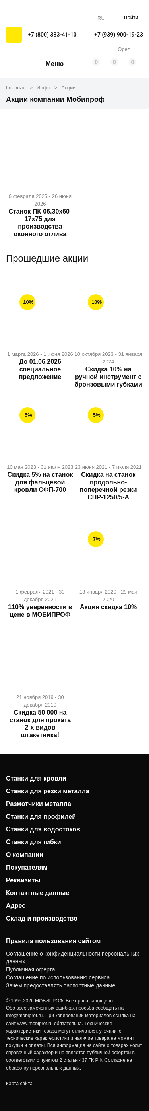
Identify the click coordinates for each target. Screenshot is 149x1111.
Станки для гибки (33, 842)
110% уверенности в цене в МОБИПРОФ (40, 611)
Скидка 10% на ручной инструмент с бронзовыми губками (108, 377)
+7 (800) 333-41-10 (52, 34)
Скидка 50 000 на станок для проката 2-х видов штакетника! (40, 723)
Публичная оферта (30, 969)
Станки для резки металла (47, 791)
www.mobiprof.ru (34, 1023)
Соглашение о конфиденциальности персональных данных (72, 957)
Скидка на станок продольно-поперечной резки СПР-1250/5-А (108, 486)
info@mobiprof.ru (24, 1015)
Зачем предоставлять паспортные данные (60, 985)
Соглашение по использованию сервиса (58, 977)
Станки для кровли (36, 778)
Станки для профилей (41, 816)
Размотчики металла (38, 803)
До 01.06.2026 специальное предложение (40, 369)
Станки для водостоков (43, 829)
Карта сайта (19, 1083)
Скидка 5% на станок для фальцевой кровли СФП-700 (40, 482)
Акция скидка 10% (108, 607)
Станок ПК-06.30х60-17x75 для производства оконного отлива (40, 222)
